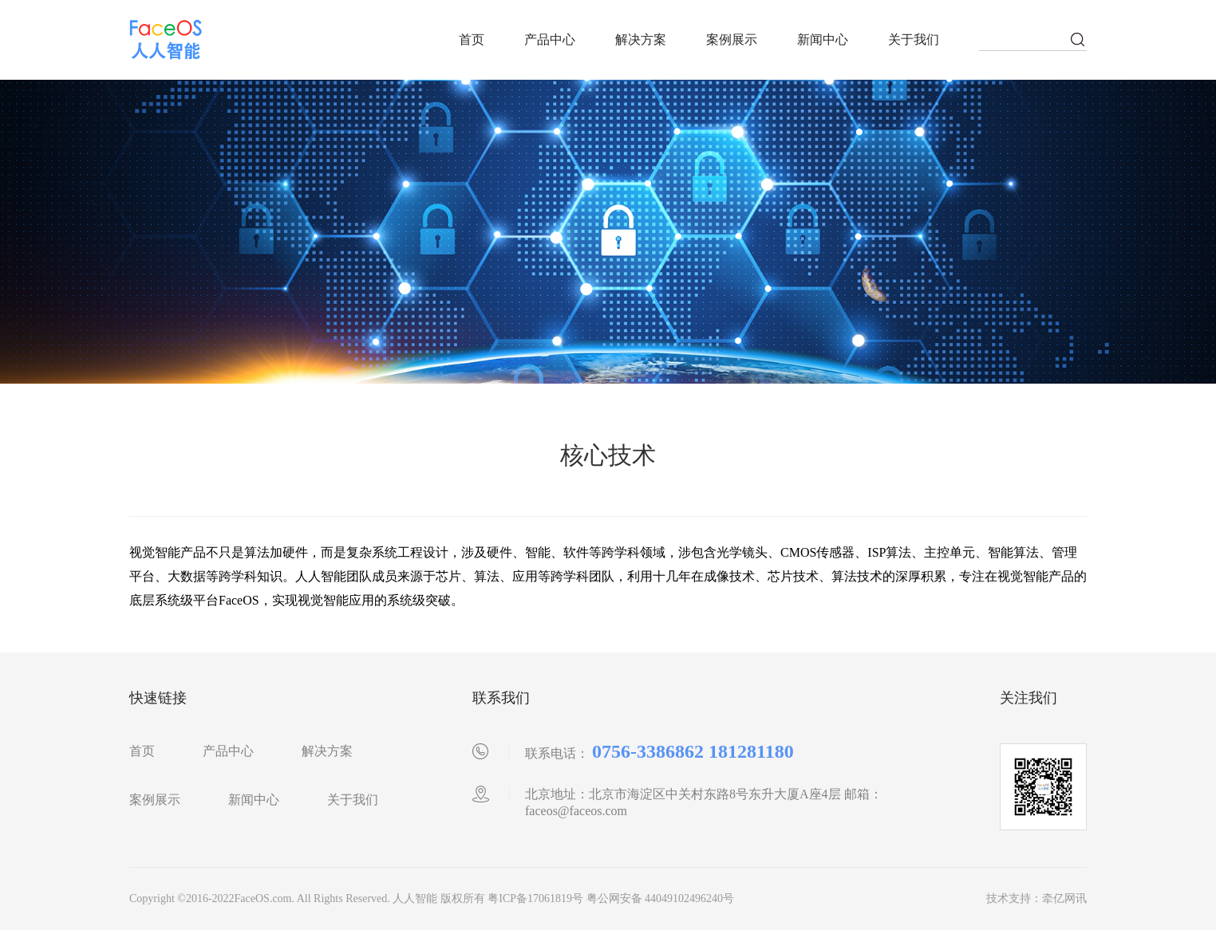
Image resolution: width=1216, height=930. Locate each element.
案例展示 (731, 39)
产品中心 (549, 39)
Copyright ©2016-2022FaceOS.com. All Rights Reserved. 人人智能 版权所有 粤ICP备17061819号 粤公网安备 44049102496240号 (431, 898)
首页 (471, 39)
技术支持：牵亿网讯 (1036, 898)
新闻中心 (822, 39)
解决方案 (640, 39)
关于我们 (913, 39)
